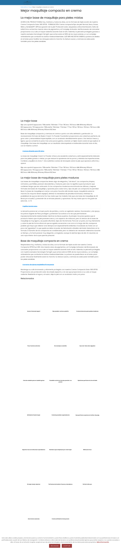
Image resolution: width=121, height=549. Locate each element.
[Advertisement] (60, 56)
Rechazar (55, 546)
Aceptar (66, 546)
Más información (103, 542)
